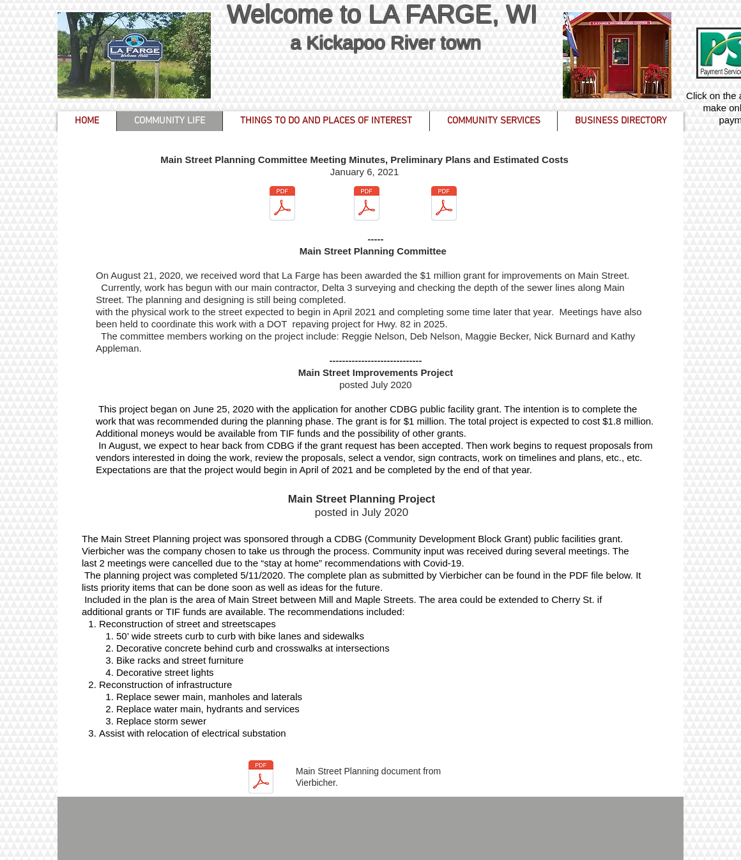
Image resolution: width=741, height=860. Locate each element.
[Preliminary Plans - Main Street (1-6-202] (367, 205)
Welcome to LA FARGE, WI (385, 14)
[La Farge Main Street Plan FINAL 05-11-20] (260, 778)
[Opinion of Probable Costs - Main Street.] (444, 205)
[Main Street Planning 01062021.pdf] (282, 205)
